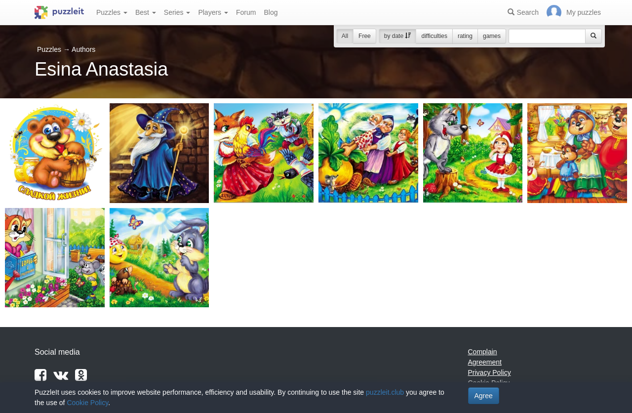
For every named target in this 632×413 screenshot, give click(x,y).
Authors (83, 49)
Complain (482, 352)
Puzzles (111, 12)
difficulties (434, 36)
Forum (246, 12)
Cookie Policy (87, 403)
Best (145, 12)
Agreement (485, 362)
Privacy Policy (489, 372)
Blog (270, 12)
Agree (483, 396)
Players (213, 12)
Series (177, 12)
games (492, 36)
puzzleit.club (385, 392)
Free (364, 36)
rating (465, 36)
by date (397, 36)
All (345, 36)
